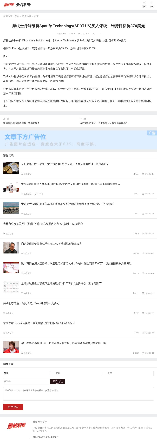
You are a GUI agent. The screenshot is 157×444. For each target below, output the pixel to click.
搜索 (152, 6)
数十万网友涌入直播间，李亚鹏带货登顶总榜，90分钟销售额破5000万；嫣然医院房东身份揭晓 (76, 263)
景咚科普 (23, 5)
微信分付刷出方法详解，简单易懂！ (21, 123)
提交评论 (13, 409)
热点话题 (26, 16)
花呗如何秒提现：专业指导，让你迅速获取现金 (104, 123)
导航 (144, 6)
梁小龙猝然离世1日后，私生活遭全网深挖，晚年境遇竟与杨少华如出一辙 (63, 343)
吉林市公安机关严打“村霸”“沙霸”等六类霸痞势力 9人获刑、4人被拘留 (43, 223)
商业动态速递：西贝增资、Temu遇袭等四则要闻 (31, 303)
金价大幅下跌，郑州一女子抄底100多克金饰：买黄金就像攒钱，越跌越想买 (65, 164)
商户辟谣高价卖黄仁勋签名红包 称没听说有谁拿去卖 (51, 243)
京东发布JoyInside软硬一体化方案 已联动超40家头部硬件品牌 (39, 323)
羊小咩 (40, 194)
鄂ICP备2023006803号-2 (45, 439)
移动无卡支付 (40, 423)
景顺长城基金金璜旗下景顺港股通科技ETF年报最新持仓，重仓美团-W (61, 283)
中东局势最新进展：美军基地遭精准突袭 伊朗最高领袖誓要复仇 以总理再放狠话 (67, 203)
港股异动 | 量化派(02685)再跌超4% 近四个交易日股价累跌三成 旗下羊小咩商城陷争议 (70, 183)
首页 (17, 16)
